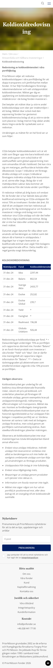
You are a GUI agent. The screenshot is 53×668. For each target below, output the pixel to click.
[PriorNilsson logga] (15, 3)
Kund (26, 582)
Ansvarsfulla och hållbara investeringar (23, 57)
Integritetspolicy (26, 607)
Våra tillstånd (26, 603)
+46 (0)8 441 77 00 (26, 628)
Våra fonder (26, 578)
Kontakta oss (26, 591)
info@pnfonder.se (26, 624)
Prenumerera (26, 547)
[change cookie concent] (48, 663)
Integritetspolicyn (30, 557)
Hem (5, 54)
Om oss (13, 54)
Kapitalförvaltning (26, 586)
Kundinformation (26, 612)
